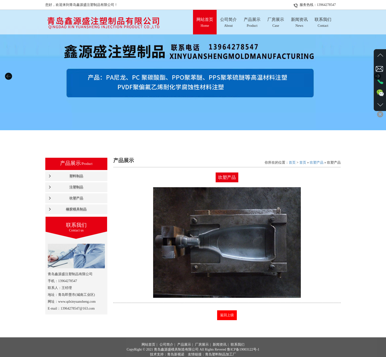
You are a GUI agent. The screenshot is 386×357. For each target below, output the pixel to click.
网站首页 (148, 351)
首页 (292, 162)
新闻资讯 (219, 351)
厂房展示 (202, 351)
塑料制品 (76, 176)
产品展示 (184, 351)
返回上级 (227, 315)
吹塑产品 (76, 198)
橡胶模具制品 (76, 209)
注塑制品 (76, 187)
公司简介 (166, 351)
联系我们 (237, 351)
